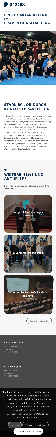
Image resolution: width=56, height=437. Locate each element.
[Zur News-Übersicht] (39, 321)
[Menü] (47, 4)
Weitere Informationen (35, 425)
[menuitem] (47, 4)
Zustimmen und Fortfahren (28, 431)
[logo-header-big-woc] (23, 4)
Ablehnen (15, 425)
